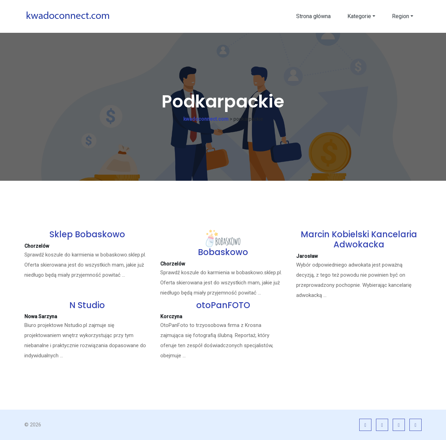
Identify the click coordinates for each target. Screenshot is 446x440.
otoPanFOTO (223, 305)
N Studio (87, 305)
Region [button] (400, 16)
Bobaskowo (223, 252)
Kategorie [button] (359, 16)
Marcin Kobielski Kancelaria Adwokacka (359, 239)
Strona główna (313, 16)
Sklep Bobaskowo (87, 234)
